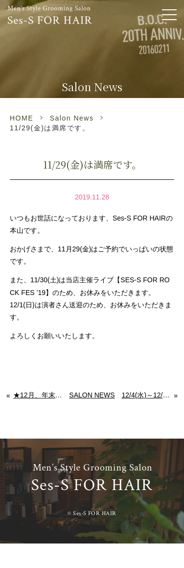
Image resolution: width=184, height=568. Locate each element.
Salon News (72, 118)
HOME (21, 118)
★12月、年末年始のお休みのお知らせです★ (38, 395)
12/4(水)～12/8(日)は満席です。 (147, 395)
